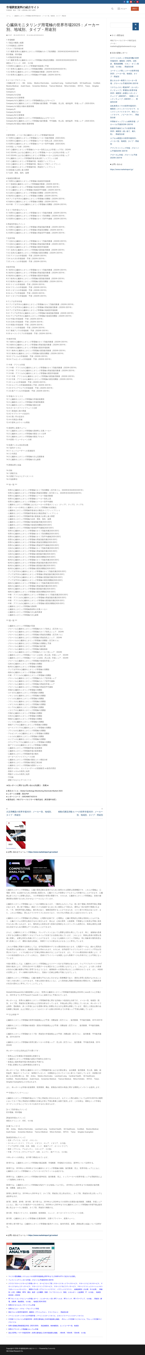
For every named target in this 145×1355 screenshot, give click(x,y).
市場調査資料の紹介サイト (23, 7)
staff (9, 35)
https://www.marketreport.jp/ (121, 169)
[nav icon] (122, 8)
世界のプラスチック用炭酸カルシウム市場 (23, 1329)
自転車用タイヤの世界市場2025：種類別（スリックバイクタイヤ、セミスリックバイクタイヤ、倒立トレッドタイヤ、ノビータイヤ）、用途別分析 (124, 112)
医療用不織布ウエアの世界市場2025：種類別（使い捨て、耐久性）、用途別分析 (123, 131)
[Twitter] (127, 2)
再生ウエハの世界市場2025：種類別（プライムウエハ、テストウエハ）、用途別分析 (38, 1312)
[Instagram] (134, 2)
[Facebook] (124, 2)
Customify (51, 1348)
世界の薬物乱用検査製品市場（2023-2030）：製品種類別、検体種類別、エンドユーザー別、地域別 (43, 1326)
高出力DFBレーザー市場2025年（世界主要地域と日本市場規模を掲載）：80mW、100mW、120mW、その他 (47, 1333)
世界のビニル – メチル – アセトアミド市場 (23, 1309)
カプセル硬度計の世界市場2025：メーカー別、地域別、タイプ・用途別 (124, 141)
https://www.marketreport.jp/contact (43, 852)
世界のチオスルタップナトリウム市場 (21, 1305)
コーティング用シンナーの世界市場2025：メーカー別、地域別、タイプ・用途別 (124, 74)
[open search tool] (112, 9)
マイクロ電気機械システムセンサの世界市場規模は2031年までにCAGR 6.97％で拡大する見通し (42, 1276)
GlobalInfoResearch (35, 35)
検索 (135, 26)
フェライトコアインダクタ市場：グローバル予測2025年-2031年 (31, 1280)
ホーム (8, 16)
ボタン (134, 9)
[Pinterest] (137, 2)
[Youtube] (131, 2)
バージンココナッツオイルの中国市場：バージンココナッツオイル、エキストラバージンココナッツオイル (46, 1316)
